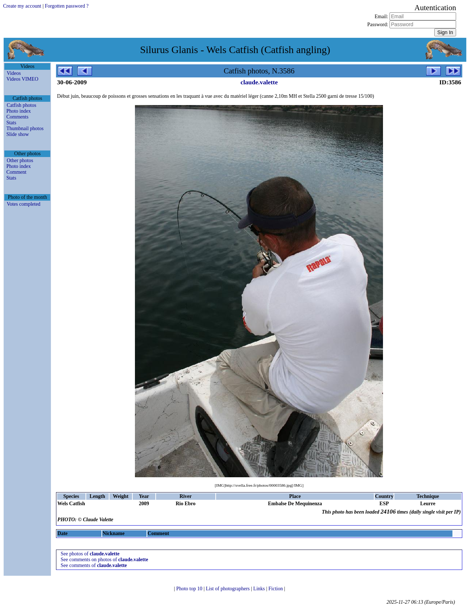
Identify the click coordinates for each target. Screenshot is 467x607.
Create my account (22, 6)
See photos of (90, 553)
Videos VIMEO (22, 79)
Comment (16, 172)
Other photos (20, 160)
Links (259, 588)
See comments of (94, 565)
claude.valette (259, 82)
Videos (14, 73)
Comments (17, 117)
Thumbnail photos (24, 128)
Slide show (17, 134)
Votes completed (23, 204)
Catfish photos (21, 105)
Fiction (276, 588)
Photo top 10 (190, 588)
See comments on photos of (104, 559)
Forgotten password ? (66, 6)
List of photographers (228, 588)
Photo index (18, 111)
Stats (11, 122)
